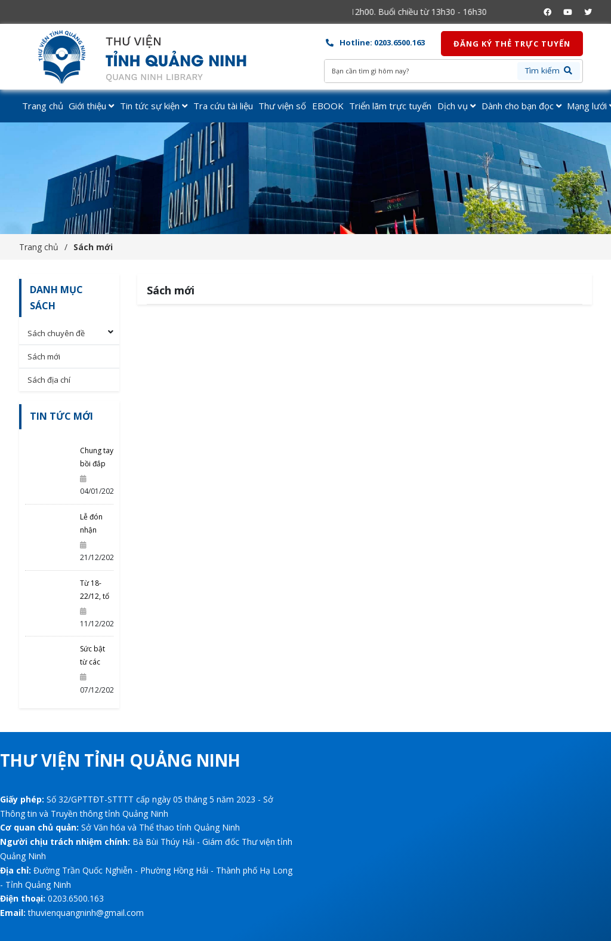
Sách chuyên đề (56, 333)
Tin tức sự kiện (153, 106)
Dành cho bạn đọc (521, 106)
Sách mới (93, 247)
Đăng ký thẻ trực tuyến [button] (511, 43)
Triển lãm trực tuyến (390, 106)
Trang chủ (42, 106)
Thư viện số (282, 106)
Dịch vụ (456, 106)
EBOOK (328, 106)
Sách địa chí (48, 379)
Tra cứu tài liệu (223, 106)
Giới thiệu (91, 106)
